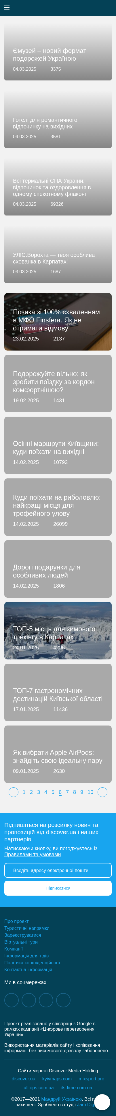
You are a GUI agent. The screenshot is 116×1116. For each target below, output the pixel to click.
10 (90, 792)
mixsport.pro (91, 1078)
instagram (29, 1000)
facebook (11, 1000)
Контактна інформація (28, 969)
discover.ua (23, 1078)
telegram (46, 1000)
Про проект (16, 921)
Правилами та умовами (32, 854)
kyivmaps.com (57, 1078)
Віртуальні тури (21, 941)
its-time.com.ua (76, 1087)
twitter (63, 1000)
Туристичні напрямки (27, 928)
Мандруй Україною (61, 1099)
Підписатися (58, 888)
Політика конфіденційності (33, 962)
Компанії (13, 948)
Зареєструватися (22, 935)
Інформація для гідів (26, 955)
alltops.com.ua (39, 1087)
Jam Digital (88, 1104)
